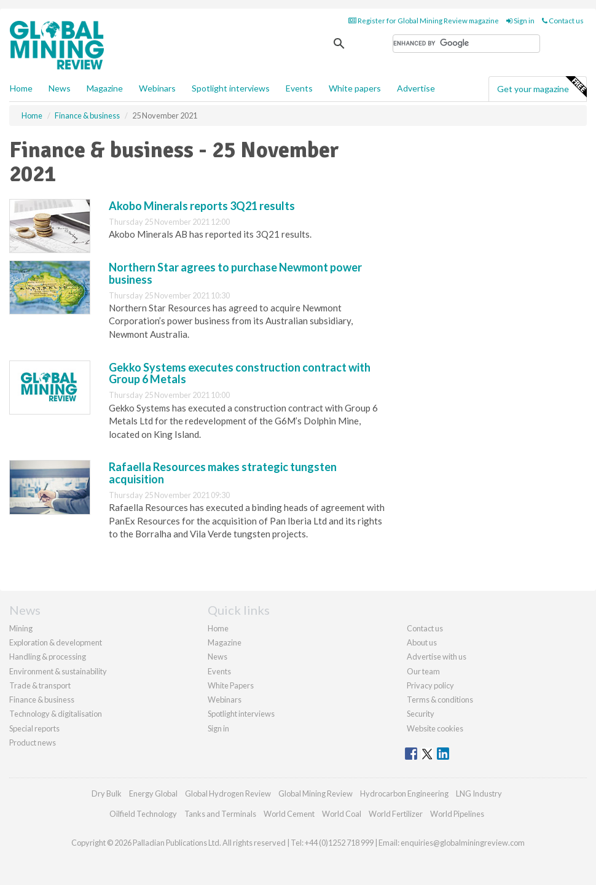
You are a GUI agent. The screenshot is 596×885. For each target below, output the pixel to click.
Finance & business (41, 699)
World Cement (289, 814)
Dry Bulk (107, 793)
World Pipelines (457, 814)
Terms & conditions (440, 699)
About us (422, 642)
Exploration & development (55, 642)
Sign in (520, 21)
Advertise (416, 88)
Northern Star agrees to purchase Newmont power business (235, 273)
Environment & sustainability (58, 671)
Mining (21, 628)
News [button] (60, 88)
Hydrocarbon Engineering (404, 793)
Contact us (563, 21)
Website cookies (435, 728)
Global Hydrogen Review (228, 793)
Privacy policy (430, 685)
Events (299, 88)
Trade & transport (40, 685)
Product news (32, 742)
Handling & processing (47, 656)
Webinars (157, 88)
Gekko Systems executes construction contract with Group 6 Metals (240, 373)
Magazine (105, 88)
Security (420, 714)
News (217, 656)
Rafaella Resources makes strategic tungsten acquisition (223, 473)
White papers (355, 88)
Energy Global (153, 793)
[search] (466, 43)
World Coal (341, 814)
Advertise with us (436, 656)
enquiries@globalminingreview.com (463, 843)
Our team (423, 671)
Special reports (34, 728)
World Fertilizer (396, 814)
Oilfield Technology (143, 814)
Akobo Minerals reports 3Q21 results (202, 205)
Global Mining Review (315, 793)
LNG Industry (479, 793)
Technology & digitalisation (55, 714)
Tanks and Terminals (220, 814)
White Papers (231, 685)
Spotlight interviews (231, 88)
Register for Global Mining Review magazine (423, 21)
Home (21, 88)
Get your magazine (541, 87)
